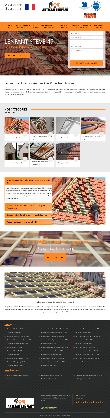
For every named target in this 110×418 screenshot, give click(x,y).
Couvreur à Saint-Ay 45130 (15, 365)
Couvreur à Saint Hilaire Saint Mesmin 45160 (55, 329)
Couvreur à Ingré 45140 (48, 343)
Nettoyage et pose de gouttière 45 (49, 26)
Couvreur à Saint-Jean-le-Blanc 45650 (52, 336)
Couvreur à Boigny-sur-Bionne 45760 (87, 351)
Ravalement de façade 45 (64, 26)
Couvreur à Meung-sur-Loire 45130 (17, 358)
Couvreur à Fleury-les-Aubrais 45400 (18, 336)
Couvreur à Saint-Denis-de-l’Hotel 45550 (88, 336)
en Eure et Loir (60, 395)
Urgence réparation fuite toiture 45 (22, 26)
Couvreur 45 (8, 26)
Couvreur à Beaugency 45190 (16, 362)
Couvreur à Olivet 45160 (14, 332)
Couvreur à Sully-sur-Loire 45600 (85, 347)
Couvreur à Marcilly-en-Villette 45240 (18, 343)
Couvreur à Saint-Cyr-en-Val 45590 (51, 354)
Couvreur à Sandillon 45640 (84, 343)
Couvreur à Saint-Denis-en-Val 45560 (52, 358)
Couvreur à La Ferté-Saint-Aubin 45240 (87, 358)
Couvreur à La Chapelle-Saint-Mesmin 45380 (54, 347)
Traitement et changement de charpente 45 (82, 26)
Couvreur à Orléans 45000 (15, 329)
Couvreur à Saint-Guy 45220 (84, 340)
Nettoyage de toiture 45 (99, 26)
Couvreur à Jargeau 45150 (83, 332)
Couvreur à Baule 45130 (14, 354)
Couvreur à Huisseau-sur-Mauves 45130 (19, 340)
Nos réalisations (17, 55)
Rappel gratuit (55, 257)
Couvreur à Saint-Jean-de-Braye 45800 (53, 362)
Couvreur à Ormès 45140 (14, 347)
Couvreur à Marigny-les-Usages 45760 (87, 354)
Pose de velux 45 (36, 26)
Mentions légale (66, 415)
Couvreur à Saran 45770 (14, 351)
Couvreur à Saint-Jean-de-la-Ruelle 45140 (53, 332)
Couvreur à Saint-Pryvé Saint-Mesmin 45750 (54, 340)
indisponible (13, 5)
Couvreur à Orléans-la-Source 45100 (52, 351)
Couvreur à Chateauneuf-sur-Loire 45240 (88, 329)
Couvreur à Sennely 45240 (49, 365)
